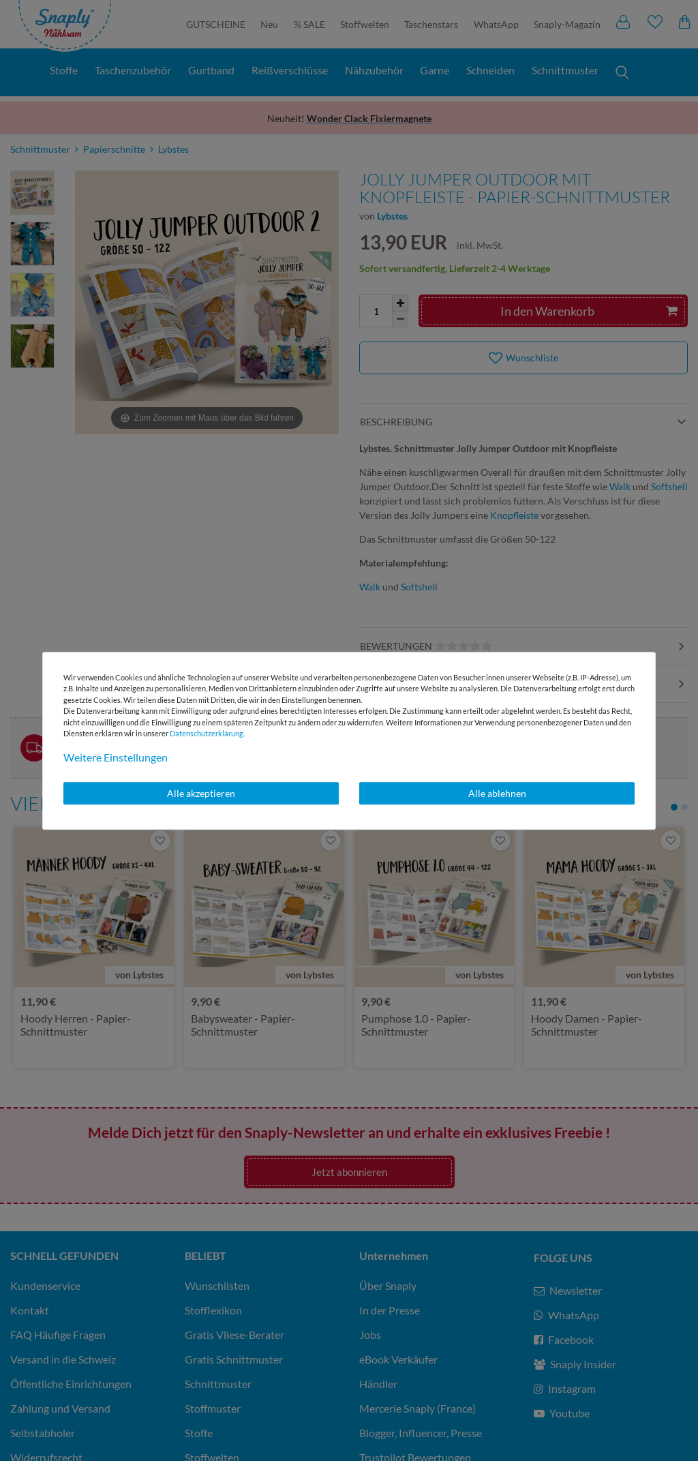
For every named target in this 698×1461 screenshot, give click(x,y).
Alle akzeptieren (201, 793)
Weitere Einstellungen (115, 757)
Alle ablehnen (497, 793)
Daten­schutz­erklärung (206, 733)
